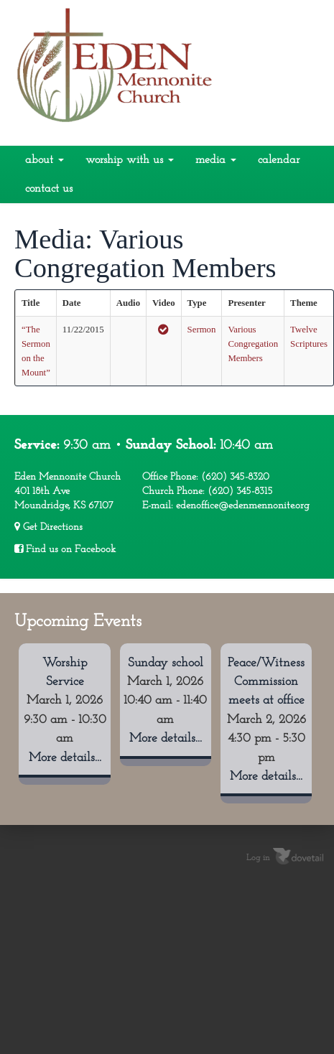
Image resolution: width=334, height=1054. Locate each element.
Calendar (279, 160)
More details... (65, 758)
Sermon (201, 330)
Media (215, 160)
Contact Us (49, 189)
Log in (258, 858)
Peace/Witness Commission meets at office (266, 682)
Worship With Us (129, 160)
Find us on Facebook (65, 549)
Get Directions (48, 527)
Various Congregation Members (253, 344)
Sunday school (165, 663)
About (44, 160)
